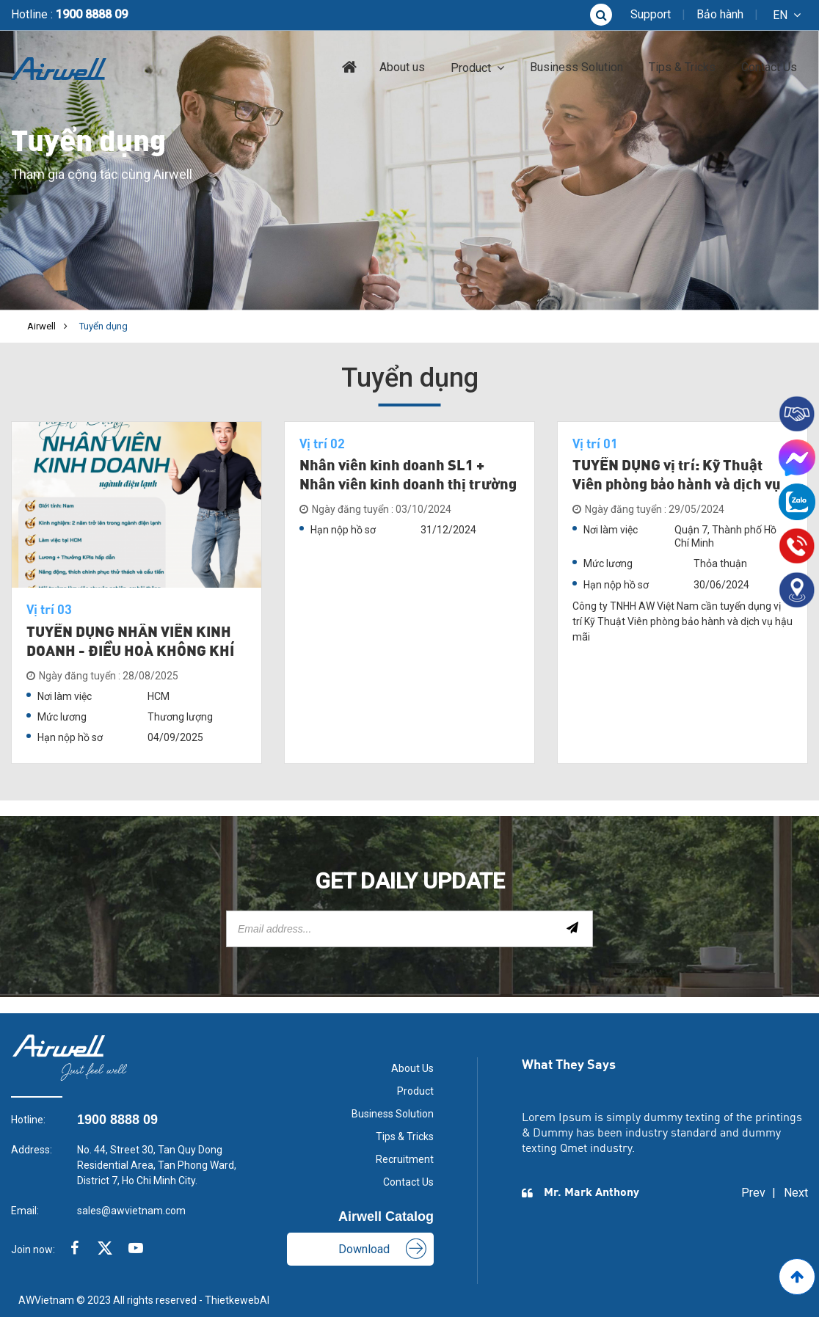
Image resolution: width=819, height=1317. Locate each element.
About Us (412, 1068)
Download (364, 1249)
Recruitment (405, 1159)
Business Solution (576, 67)
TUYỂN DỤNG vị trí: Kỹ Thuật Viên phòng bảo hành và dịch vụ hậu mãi (676, 485)
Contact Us (769, 67)
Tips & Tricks (682, 67)
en (780, 15)
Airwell (41, 326)
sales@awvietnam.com (131, 1210)
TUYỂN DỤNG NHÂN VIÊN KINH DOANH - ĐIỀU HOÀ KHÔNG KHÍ (130, 643)
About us (402, 67)
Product (471, 68)
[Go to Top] (797, 1276)
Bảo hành (719, 14)
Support (650, 14)
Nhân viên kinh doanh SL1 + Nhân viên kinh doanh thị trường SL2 (408, 485)
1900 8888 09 (92, 14)
